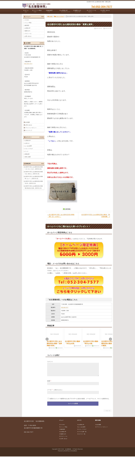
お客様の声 (65, 11)
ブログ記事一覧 (81, 433)
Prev (47, 339)
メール (49, 392)
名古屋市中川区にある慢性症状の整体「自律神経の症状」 (54, 343)
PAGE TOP (107, 413)
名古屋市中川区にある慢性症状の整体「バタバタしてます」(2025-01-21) (33, 168)
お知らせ (27, 143)
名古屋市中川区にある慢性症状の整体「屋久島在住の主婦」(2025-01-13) (33, 187)
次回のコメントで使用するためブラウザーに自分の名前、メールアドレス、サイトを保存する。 (80, 401)
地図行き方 (79, 11)
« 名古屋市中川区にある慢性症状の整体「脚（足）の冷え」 (61, 215)
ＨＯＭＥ (27, 20)
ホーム (27, 11)
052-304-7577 (64, 307)
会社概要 (27, 122)
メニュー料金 (38, 11)
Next (110, 339)
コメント (50, 361)
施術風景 (52, 11)
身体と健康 (28, 156)
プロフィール (93, 11)
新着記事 (27, 154)
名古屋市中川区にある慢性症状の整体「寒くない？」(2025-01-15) (33, 177)
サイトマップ (28, 130)
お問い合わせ (106, 11)
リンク (26, 151)
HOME (49, 16)
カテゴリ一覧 (81, 436)
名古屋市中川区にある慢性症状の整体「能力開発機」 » (95, 215)
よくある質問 (28, 146)
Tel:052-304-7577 (101, 6)
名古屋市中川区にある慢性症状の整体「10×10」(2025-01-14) (33, 182)
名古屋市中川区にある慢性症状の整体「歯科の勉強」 (108, 343)
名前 (48, 383)
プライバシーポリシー (30, 127)
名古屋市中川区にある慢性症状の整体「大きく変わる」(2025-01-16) (33, 172)
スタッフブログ (59, 16)
